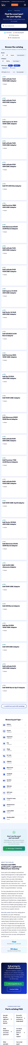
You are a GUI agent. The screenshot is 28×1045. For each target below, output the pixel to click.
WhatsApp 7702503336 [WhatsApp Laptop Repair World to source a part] (14, 848)
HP (7, 55)
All (3, 55)
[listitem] (14, 85)
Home (10, 10)
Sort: (14, 72)
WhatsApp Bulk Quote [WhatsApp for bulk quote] (14, 984)
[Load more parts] (14, 706)
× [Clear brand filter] (11, 65)
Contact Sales (14, 989)
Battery (8, 61)
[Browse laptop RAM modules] (14, 812)
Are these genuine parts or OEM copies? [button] (20, 1032)
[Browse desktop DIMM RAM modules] (14, 818)
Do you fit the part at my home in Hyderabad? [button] (20, 1018)
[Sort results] (21, 72)
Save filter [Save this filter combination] (12, 68)
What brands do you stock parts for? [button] (7, 1031)
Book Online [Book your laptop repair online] (14, 4)
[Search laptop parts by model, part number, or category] (15, 26)
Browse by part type (14, 720)
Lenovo (12, 55)
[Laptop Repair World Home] (4, 5)
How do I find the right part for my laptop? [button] (7, 1019)
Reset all (5, 68)
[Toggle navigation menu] (25, 5)
